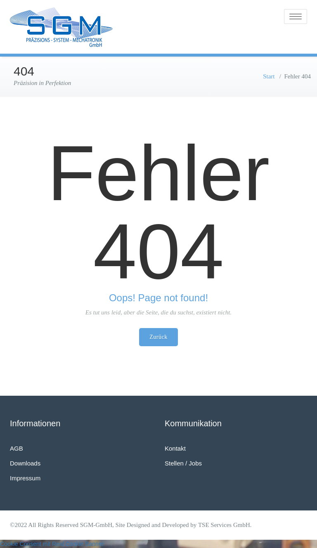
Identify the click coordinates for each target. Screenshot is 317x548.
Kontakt (175, 448)
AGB (16, 448)
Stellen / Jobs (183, 463)
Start (268, 76)
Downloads (25, 463)
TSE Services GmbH (224, 525)
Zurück (158, 337)
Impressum (25, 478)
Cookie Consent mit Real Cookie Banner (52, 544)
